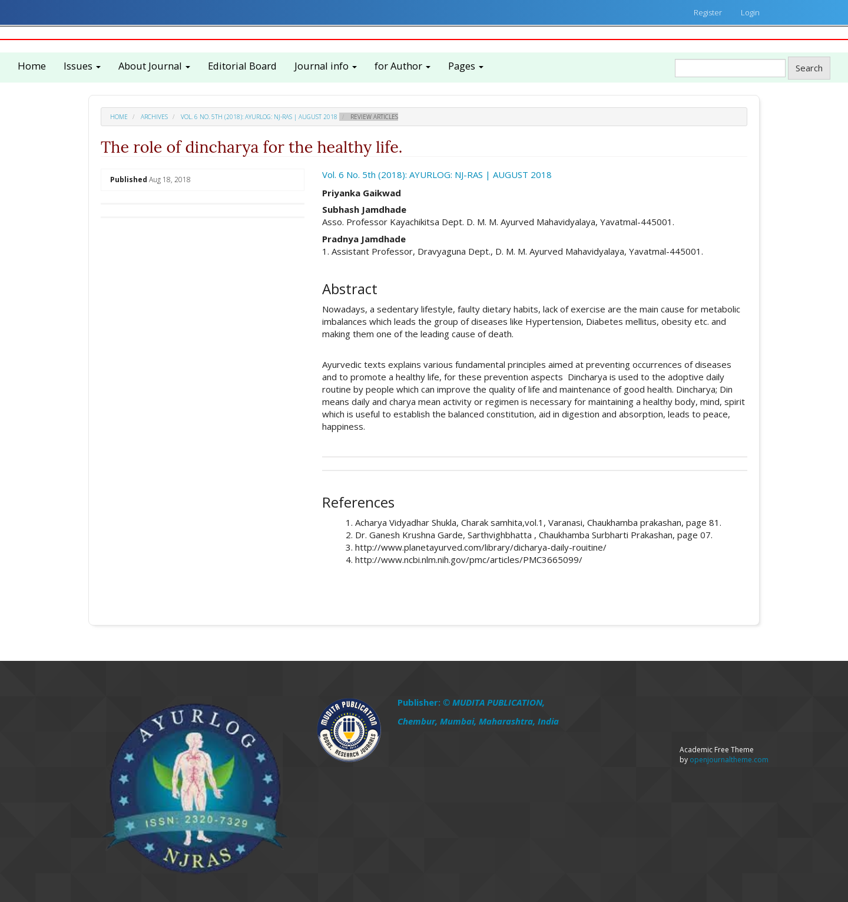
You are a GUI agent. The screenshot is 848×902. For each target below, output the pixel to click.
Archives (154, 117)
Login (750, 12)
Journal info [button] (325, 66)
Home (32, 66)
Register (708, 12)
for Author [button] (402, 66)
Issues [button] (82, 66)
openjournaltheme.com (729, 760)
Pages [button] (465, 66)
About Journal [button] (154, 66)
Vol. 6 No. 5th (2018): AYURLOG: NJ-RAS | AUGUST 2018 (259, 117)
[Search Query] (730, 68)
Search (809, 68)
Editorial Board (242, 66)
